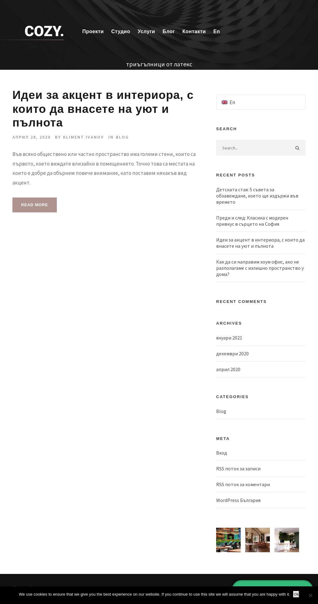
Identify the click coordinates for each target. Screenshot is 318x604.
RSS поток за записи (238, 468)
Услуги (146, 31)
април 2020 (228, 369)
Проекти (93, 31)
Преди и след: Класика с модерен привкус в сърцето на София (252, 221)
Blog (122, 137)
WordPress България (238, 500)
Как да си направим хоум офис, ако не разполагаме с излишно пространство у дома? (260, 268)
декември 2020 (232, 353)
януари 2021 (229, 338)
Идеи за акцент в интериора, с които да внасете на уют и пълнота (103, 109)
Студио (120, 31)
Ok (296, 594)
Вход (221, 453)
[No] (310, 595)
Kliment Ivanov (83, 137)
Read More (34, 204)
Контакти (194, 31)
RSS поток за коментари (243, 484)
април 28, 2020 (31, 137)
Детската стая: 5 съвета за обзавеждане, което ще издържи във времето (257, 195)
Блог (168, 31)
